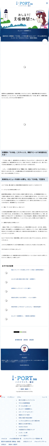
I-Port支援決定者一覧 (15, 438)
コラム (18, 397)
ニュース (44, 397)
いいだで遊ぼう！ (24, 435)
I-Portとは (4, 438)
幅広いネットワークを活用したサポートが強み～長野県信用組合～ (28, 269)
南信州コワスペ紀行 (24, 415)
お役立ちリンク (27, 441)
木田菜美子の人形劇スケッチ (27, 429)
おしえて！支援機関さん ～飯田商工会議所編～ (23, 316)
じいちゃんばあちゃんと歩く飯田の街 (29, 420)
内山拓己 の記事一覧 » (24, 365)
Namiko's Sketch (23, 426)
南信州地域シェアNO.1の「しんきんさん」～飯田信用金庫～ (26, 306)
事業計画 (18, 340)
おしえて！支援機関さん (24, 30)
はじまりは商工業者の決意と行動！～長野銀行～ (23, 279)
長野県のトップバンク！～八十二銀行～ (21, 288)
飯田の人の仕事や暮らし (25, 423)
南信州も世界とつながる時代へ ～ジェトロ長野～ (24, 297)
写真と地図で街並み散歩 (25, 418)
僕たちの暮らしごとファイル (27, 400)
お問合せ (3, 444)
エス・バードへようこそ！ (26, 412)
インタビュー (11, 397)
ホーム (3, 397)
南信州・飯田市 (24, 389)
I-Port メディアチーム (40, 441)
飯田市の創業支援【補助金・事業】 (11, 441)
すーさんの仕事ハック (24, 405)
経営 (26, 340)
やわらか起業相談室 (24, 403)
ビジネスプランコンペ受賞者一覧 (33, 438)
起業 (31, 340)
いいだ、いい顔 (23, 432)
